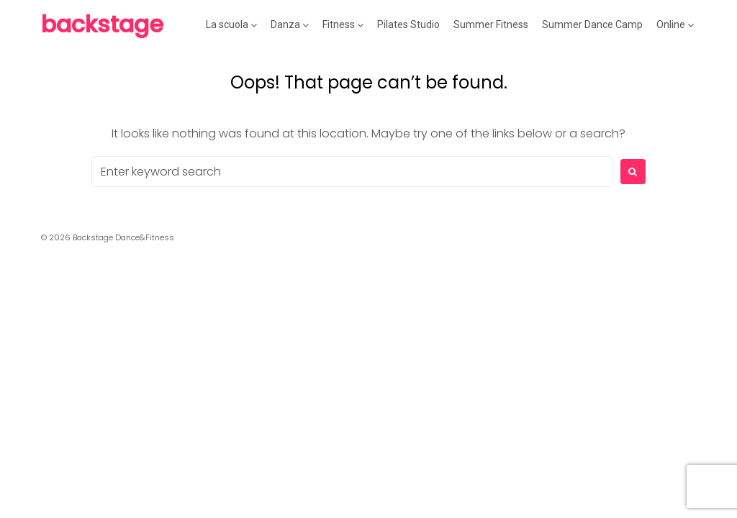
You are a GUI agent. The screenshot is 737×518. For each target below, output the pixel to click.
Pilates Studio (408, 24)
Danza (285, 24)
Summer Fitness (490, 24)
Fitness (338, 24)
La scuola (227, 24)
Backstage (102, 24)
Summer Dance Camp (592, 24)
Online (670, 24)
